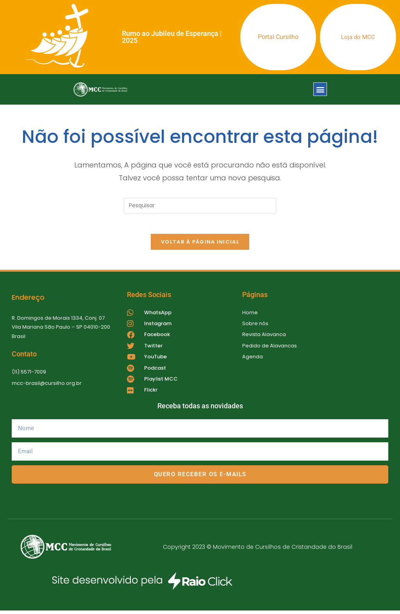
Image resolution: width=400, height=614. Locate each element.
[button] (320, 89)
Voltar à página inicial (200, 245)
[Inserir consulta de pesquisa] (200, 206)
